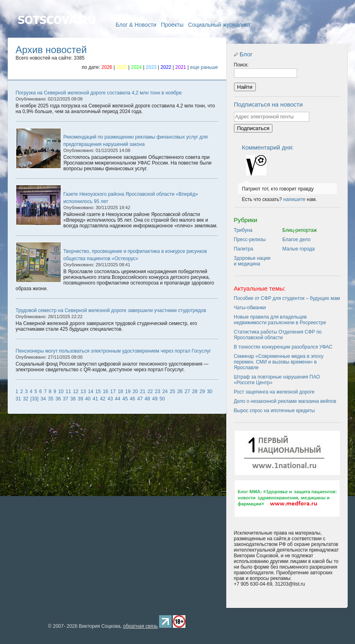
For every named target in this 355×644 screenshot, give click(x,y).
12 (75, 391)
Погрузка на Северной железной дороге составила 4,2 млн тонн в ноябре (99, 93)
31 (18, 399)
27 (187, 391)
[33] (34, 399)
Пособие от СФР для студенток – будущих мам (287, 298)
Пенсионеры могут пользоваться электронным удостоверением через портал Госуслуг (113, 351)
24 (165, 391)
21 (142, 391)
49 (154, 399)
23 (157, 391)
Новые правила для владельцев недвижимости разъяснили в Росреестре (280, 319)
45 (125, 399)
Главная (56, 32)
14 (90, 391)
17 (112, 391)
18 (120, 391)
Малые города (299, 249)
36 (58, 399)
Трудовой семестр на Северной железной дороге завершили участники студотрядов (111, 310)
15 (98, 391)
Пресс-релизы (250, 239)
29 (202, 391)
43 (110, 399)
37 (65, 399)
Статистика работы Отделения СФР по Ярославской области (278, 334)
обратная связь (140, 626)
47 (139, 399)
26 (180, 391)
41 (95, 399)
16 (105, 391)
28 (194, 391)
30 (209, 391)
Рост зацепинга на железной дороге (274, 392)
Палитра (243, 249)
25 (172, 391)
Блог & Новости (135, 24)
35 (50, 399)
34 (43, 399)
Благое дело (296, 239)
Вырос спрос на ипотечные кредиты (274, 410)
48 (147, 399)
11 (68, 391)
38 (73, 399)
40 (87, 399)
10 (61, 391)
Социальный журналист (219, 24)
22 (150, 391)
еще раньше (204, 67)
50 (162, 399)
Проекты (172, 24)
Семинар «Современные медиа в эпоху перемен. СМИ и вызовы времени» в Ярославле (278, 361)
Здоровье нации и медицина (252, 261)
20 (135, 391)
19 (127, 391)
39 (80, 399)
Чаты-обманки (250, 307)
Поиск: (241, 65)
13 (83, 391)
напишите (294, 199)
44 (117, 399)
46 (132, 399)
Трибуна (243, 230)
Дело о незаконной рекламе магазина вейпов (285, 401)
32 (25, 399)
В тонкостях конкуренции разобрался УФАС (283, 347)
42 (102, 399)
